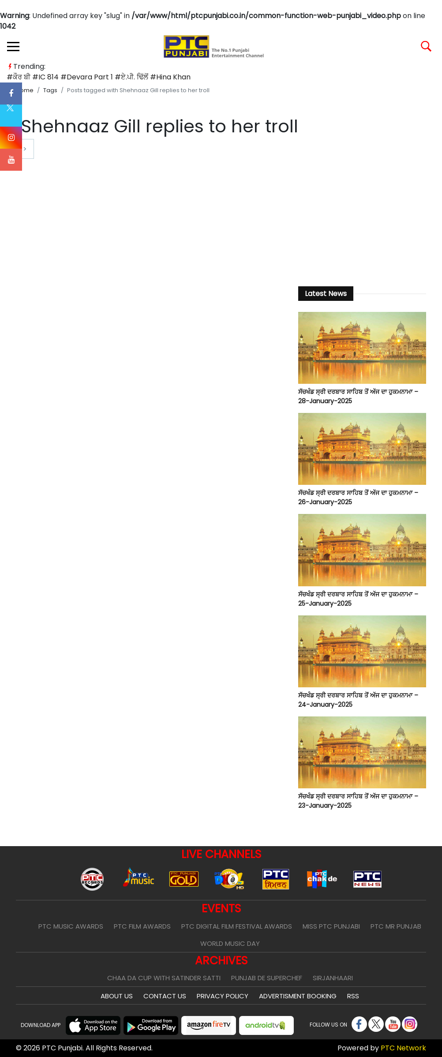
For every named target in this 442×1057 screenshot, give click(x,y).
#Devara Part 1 (86, 77)
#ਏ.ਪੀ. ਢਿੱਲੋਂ (131, 77)
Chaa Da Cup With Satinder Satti (164, 977)
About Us (117, 996)
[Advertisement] (362, 210)
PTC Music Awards (70, 926)
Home (25, 90)
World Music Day (230, 943)
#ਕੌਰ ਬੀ (18, 77)
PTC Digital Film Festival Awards (236, 926)
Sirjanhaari (333, 977)
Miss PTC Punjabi (331, 926)
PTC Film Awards (142, 926)
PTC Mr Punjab (396, 926)
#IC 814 (45, 77)
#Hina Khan (170, 77)
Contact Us (164, 996)
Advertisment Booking (298, 996)
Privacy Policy (222, 996)
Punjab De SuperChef (266, 977)
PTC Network (403, 1048)
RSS (353, 996)
